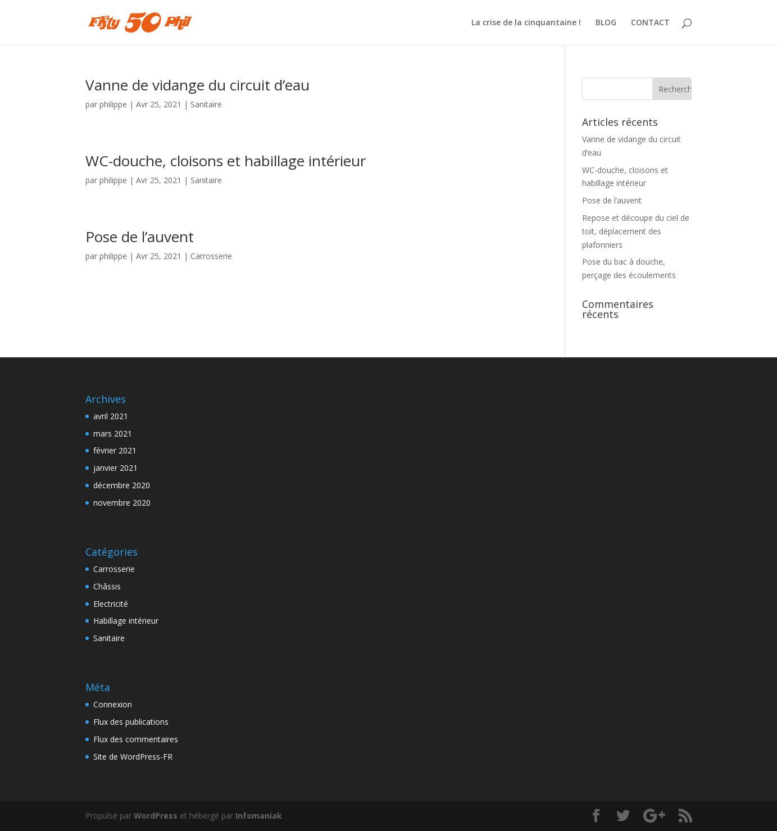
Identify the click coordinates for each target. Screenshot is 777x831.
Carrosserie (211, 256)
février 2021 (115, 450)
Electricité (110, 603)
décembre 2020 (121, 485)
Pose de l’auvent (139, 236)
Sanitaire (206, 104)
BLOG (606, 23)
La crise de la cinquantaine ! (526, 23)
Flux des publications (131, 721)
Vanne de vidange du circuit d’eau (197, 85)
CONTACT (650, 23)
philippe (113, 104)
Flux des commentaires (135, 739)
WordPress (156, 815)
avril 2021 (110, 416)
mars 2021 (112, 433)
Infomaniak (258, 815)
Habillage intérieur (125, 620)
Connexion (112, 704)
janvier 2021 (115, 467)
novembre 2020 (122, 502)
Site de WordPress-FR (132, 756)
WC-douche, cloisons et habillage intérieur (225, 161)
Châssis (107, 586)
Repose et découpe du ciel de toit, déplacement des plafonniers (635, 231)
